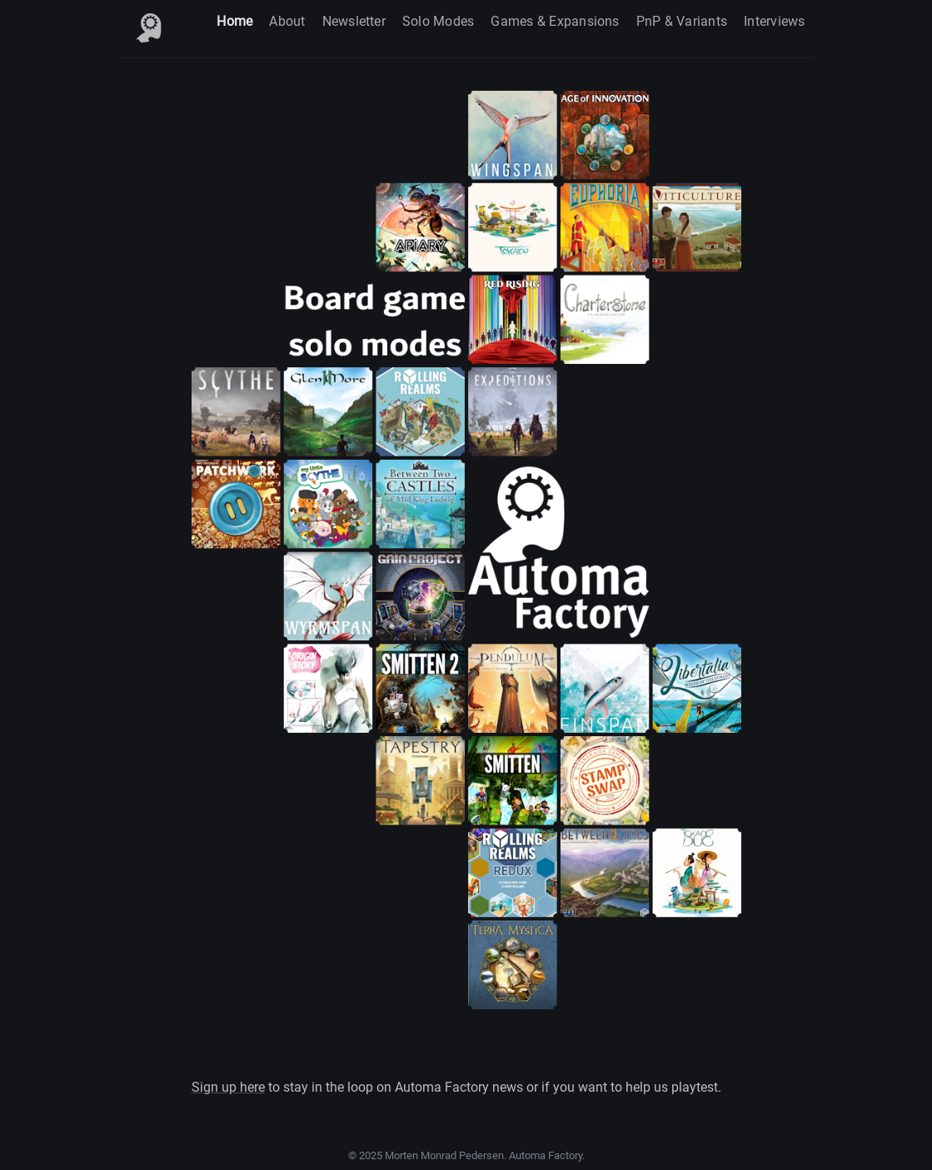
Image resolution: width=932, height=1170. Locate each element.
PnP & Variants (681, 21)
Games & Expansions (555, 21)
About (287, 21)
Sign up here (228, 1087)
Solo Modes (438, 21)
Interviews (774, 21)
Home (234, 21)
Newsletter (354, 21)
